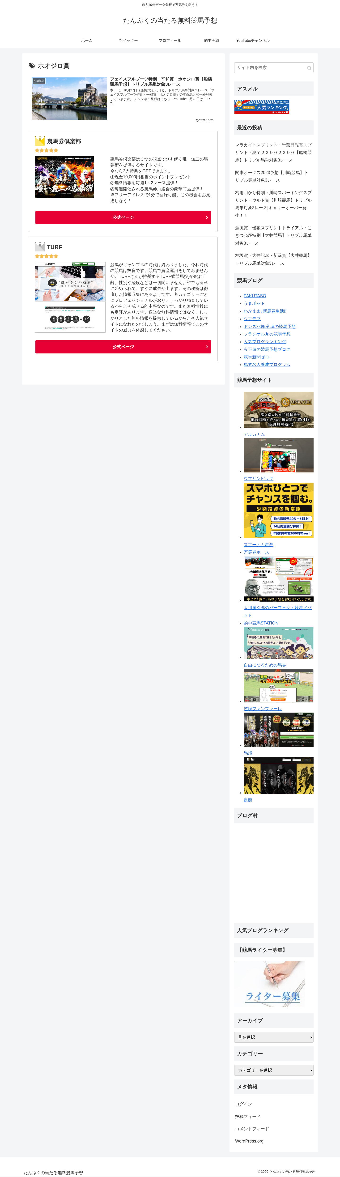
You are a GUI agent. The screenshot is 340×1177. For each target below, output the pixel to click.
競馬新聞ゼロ (256, 357)
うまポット (254, 303)
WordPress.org (249, 1141)
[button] (309, 68)
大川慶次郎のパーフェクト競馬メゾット (279, 608)
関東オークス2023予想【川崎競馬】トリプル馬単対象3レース (271, 176)
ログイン (243, 1104)
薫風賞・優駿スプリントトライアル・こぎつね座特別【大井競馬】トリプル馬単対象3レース (273, 235)
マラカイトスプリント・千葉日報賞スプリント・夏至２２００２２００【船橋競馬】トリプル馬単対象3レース (273, 153)
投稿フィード (248, 1116)
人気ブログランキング (265, 341)
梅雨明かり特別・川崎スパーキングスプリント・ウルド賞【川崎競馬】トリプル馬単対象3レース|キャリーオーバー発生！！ (273, 204)
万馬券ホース (256, 552)
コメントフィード (252, 1128)
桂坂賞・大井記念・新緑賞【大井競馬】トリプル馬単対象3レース (273, 259)
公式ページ (123, 217)
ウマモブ (252, 318)
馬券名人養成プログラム (267, 364)
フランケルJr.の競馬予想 (267, 334)
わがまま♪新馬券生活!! (265, 311)
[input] (274, 67)
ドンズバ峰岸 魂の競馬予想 (270, 326)
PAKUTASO (255, 295)
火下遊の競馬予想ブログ (267, 349)
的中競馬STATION (261, 623)
